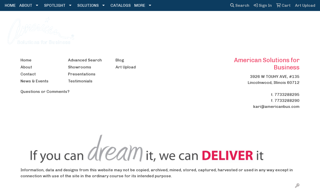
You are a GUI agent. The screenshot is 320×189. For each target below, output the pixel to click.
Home (26, 60)
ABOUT (25, 5)
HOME (10, 5)
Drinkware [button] (148, 21)
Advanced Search (85, 60)
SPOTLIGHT (55, 5)
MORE (139, 5)
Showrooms (79, 67)
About (26, 67)
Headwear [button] (191, 21)
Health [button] (216, 21)
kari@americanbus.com (276, 106)
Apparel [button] (103, 21)
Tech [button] (254, 21)
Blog (120, 60)
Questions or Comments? (45, 91)
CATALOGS (120, 5)
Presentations (82, 74)
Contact (28, 74)
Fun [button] (169, 21)
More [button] (294, 21)
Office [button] (235, 21)
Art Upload (126, 67)
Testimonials (80, 81)
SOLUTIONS (88, 5)
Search (239, 5)
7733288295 (287, 94)
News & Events (34, 81)
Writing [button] (274, 21)
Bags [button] (124, 21)
